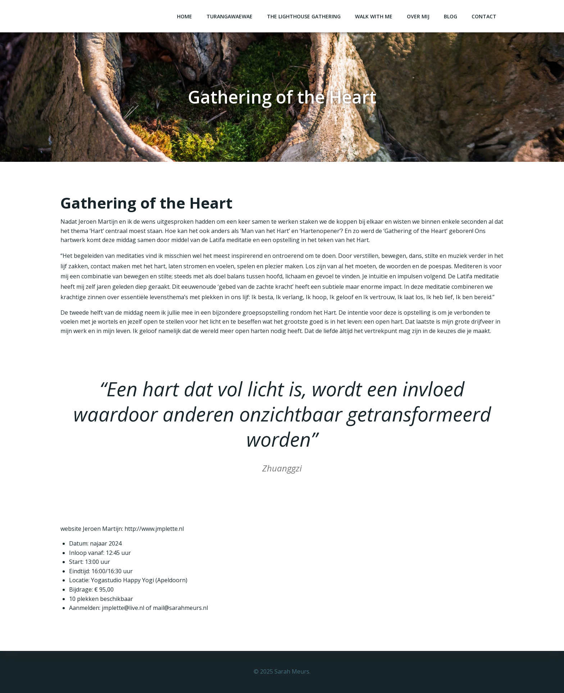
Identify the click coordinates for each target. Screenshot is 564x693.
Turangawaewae (229, 16)
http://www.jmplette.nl (154, 529)
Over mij (418, 16)
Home (184, 16)
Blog (450, 16)
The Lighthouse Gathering (304, 16)
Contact (484, 16)
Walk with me (373, 16)
